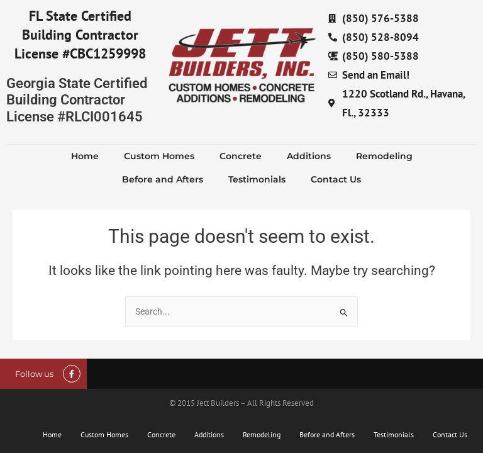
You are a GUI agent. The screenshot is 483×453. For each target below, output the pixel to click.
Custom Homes (159, 156)
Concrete (240, 156)
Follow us (34, 374)
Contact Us (336, 179)
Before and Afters (162, 179)
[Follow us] (71, 374)
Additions (309, 156)
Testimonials (257, 179)
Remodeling (384, 156)
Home (85, 156)
